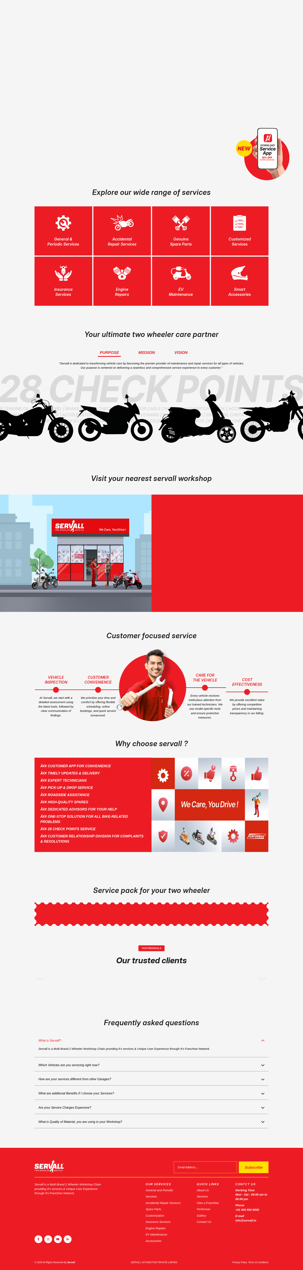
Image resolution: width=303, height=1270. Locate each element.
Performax (203, 1209)
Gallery (201, 1215)
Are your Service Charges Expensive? (64, 1107)
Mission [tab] (146, 352)
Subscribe (254, 1167)
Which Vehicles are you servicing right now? (68, 1065)
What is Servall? (49, 1040)
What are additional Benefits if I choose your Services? (76, 1093)
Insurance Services (158, 1221)
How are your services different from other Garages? (74, 1079)
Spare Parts (153, 1209)
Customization (155, 1215)
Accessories (153, 1241)
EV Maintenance (156, 1234)
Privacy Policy (239, 1262)
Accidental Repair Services (163, 1203)
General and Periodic (159, 1190)
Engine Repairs (156, 1228)
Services (151, 1196)
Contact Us (204, 1221)
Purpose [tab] (109, 352)
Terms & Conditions (258, 1262)
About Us (203, 1190)
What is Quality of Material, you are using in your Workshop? (80, 1121)
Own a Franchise (208, 1203)
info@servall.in (245, 1220)
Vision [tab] (181, 352)
